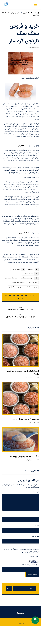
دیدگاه (36, 492)
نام (38, 515)
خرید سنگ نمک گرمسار (26, 278)
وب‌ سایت (35, 536)
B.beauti (30, 269)
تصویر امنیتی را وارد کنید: (30, 564)
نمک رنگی (21, 145)
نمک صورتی (23, 233)
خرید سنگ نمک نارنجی (11, 278)
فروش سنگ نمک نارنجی (15, 287)
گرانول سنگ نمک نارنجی (30, 378)
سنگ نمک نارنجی (28, 274)
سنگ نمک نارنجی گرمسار (18, 283)
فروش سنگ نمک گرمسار (31, 287)
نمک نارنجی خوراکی (31, 460)
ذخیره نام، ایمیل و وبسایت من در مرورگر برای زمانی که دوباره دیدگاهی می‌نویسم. (21, 550)
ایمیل (37, 525)
